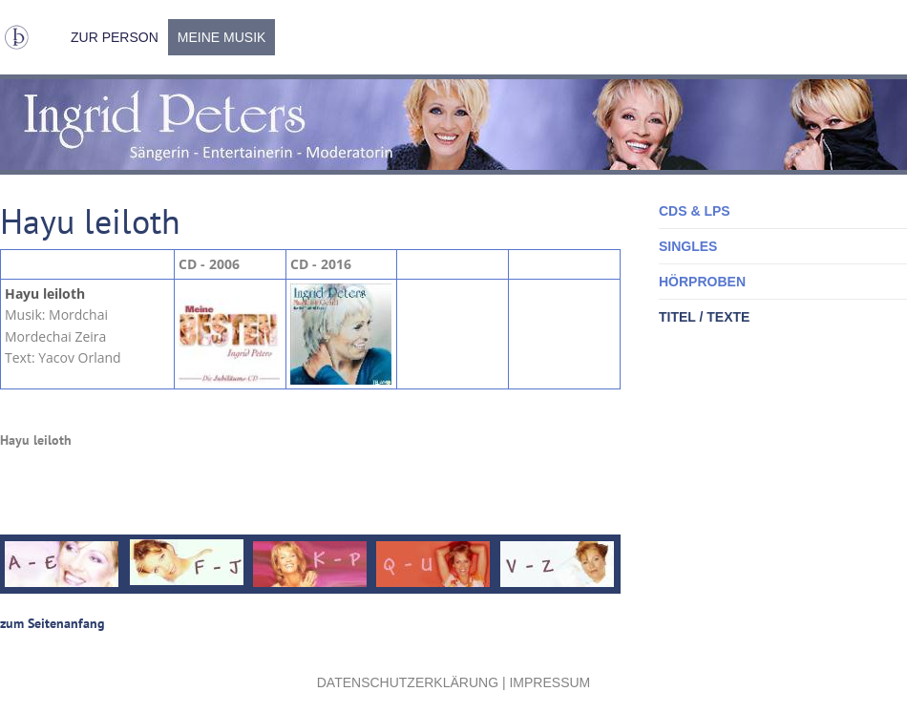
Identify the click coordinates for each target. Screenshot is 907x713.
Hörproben (702, 281)
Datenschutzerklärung (407, 682)
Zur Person (114, 37)
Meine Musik (222, 37)
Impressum (549, 682)
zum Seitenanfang (52, 623)
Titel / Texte (704, 317)
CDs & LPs (694, 211)
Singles (688, 246)
